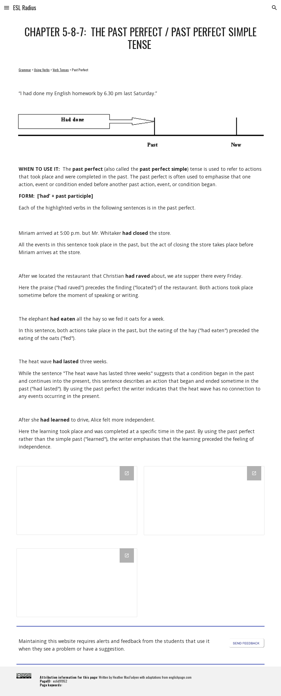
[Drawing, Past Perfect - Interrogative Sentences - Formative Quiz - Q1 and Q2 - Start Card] (204, 500)
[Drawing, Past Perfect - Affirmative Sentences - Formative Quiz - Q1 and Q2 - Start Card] (76, 500)
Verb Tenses (61, 69)
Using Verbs (42, 69)
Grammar (25, 69)
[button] (6, 7)
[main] (140, 38)
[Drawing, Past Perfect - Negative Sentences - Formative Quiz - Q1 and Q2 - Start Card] (76, 582)
